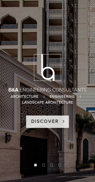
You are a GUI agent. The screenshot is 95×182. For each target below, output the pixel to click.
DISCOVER (48, 121)
